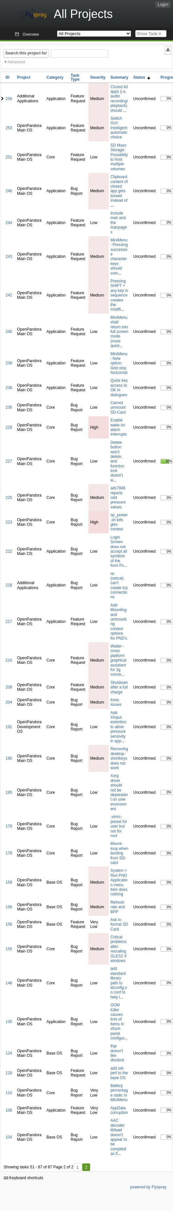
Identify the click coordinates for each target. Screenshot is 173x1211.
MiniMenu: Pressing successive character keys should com (119, 257)
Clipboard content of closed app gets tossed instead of (119, 188)
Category (55, 77)
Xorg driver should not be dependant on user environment (119, 792)
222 (9, 551)
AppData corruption (119, 1110)
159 (9, 882)
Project (23, 77)
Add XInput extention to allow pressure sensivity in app (118, 726)
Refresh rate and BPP (117, 907)
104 (9, 1137)
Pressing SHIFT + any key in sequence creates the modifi (119, 295)
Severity (98, 77)
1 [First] (77, 1167)
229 (9, 427)
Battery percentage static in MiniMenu (119, 1092)
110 (9, 1093)
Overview (31, 34)
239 (9, 363)
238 (9, 387)
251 (9, 157)
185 (9, 792)
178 (9, 853)
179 (9, 826)
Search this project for (26, 53)
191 (9, 727)
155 (9, 949)
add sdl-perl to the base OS (119, 1073)
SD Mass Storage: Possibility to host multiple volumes (119, 157)
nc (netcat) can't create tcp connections (119, 585)
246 (9, 191)
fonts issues (116, 702)
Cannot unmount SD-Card (118, 407)
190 (9, 758)
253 (9, 128)
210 (9, 660)
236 (9, 407)
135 (9, 1021)
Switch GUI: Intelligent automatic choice (118, 128)
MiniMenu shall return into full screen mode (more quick (119, 331)
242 (9, 295)
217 (9, 621)
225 (9, 497)
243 (9, 256)
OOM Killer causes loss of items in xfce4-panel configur (117, 1021)
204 (9, 702)
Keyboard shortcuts (23, 1178)
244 (9, 222)
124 (9, 1053)
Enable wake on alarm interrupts (118, 427)
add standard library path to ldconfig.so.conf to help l (118, 982)
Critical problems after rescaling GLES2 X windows (118, 949)
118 (9, 1073)
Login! (163, 4)
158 (9, 907)
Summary (119, 77)
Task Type (74, 77)
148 (9, 983)
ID (8, 77)
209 (9, 687)
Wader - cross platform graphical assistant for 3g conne (118, 660)
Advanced (16, 62)
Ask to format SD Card (119, 924)
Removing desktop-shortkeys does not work (119, 758)
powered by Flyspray (148, 1187)
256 (9, 98)
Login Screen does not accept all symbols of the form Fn (118, 551)
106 (9, 1110)
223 (9, 522)
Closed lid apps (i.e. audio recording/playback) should (119, 99)
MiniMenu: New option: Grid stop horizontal (118, 363)
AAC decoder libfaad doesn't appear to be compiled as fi (118, 1137)
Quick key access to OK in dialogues (119, 387)
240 (9, 331)
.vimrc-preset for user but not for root (118, 826)
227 (9, 461)
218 (9, 585)
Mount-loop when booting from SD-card (119, 853)
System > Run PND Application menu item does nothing (118, 882)
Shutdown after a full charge (119, 687)
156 (9, 924)
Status (141, 77)
